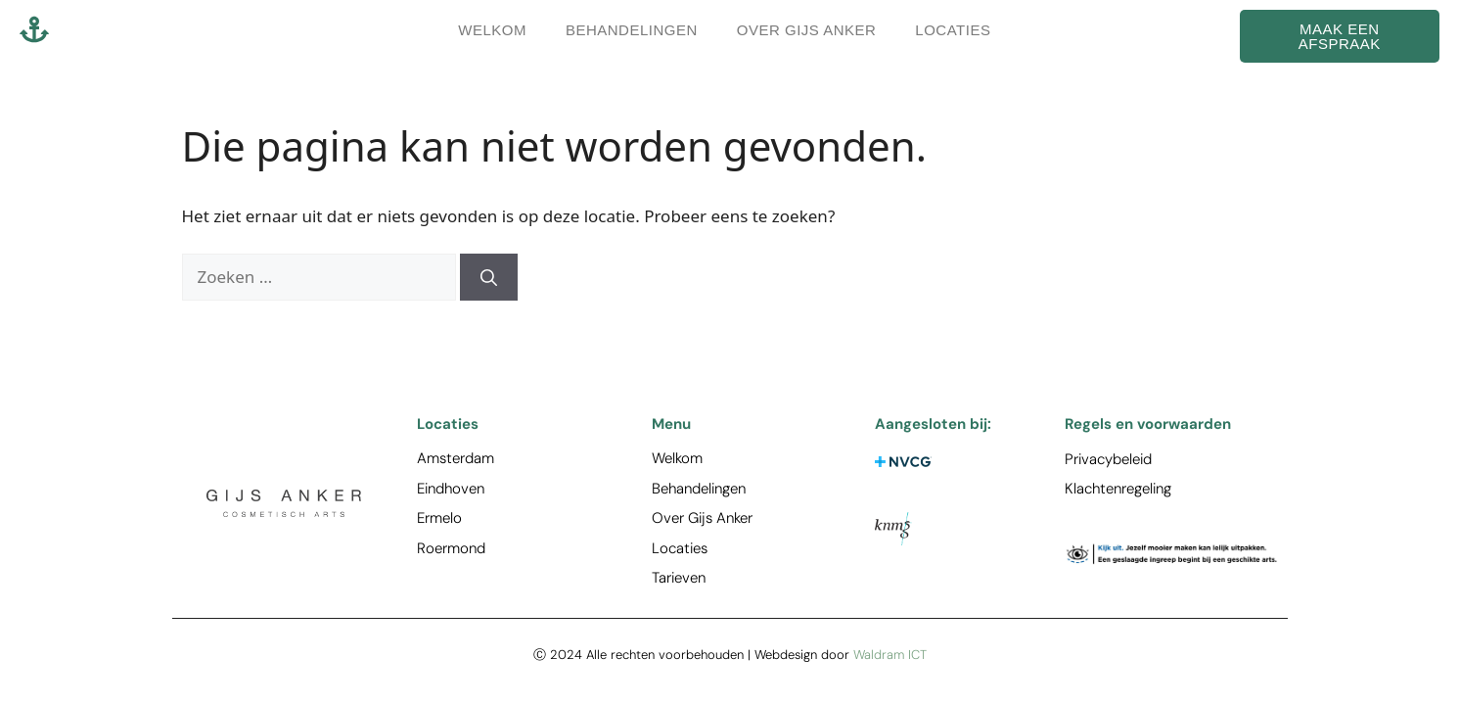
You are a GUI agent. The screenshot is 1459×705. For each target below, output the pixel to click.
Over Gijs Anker (807, 30)
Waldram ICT (890, 654)
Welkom (492, 30)
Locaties (952, 30)
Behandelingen (632, 30)
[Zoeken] (489, 277)
